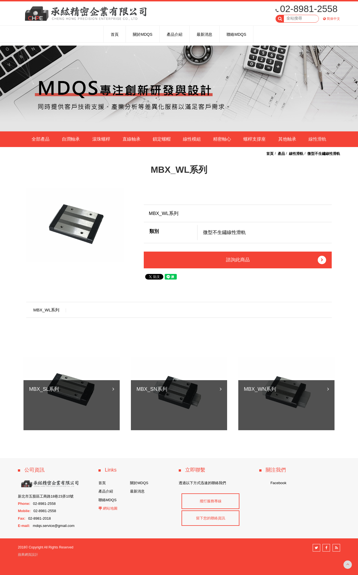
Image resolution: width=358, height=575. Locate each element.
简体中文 (333, 19)
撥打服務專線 (211, 501)
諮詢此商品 (276, 260)
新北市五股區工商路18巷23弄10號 (46, 496)
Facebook (278, 483)
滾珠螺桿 (101, 139)
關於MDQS (139, 483)
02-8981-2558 (306, 8)
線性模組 (192, 139)
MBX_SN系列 (151, 421)
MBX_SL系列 (44, 421)
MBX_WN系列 (260, 421)
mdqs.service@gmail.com (53, 526)
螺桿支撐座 (254, 139)
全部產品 (41, 139)
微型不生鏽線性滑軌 (323, 154)
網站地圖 (110, 508)
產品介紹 (105, 491)
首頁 (270, 154)
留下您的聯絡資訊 (210, 518)
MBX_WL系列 (46, 309)
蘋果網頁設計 (28, 555)
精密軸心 (222, 139)
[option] (75, 225)
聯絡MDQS (107, 500)
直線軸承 (131, 139)
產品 (281, 154)
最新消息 (137, 491)
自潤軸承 (71, 139)
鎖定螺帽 (162, 139)
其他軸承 (287, 139)
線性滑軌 (317, 139)
